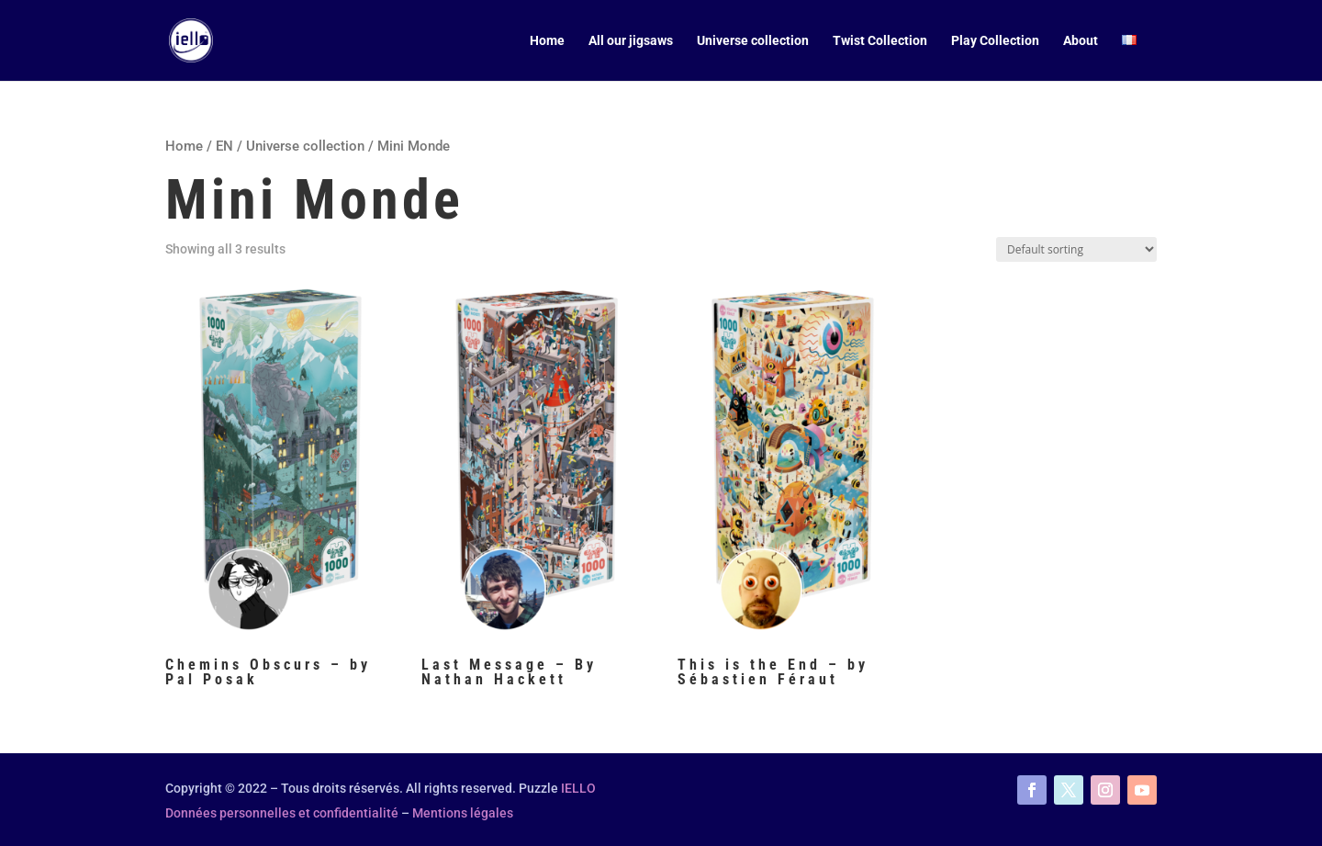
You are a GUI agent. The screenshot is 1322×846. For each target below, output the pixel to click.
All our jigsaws (630, 41)
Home (547, 41)
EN (224, 146)
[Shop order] (1076, 249)
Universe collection (753, 41)
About (1080, 41)
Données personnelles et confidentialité (281, 813)
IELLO (578, 788)
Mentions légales (462, 813)
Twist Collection (880, 41)
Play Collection (995, 41)
